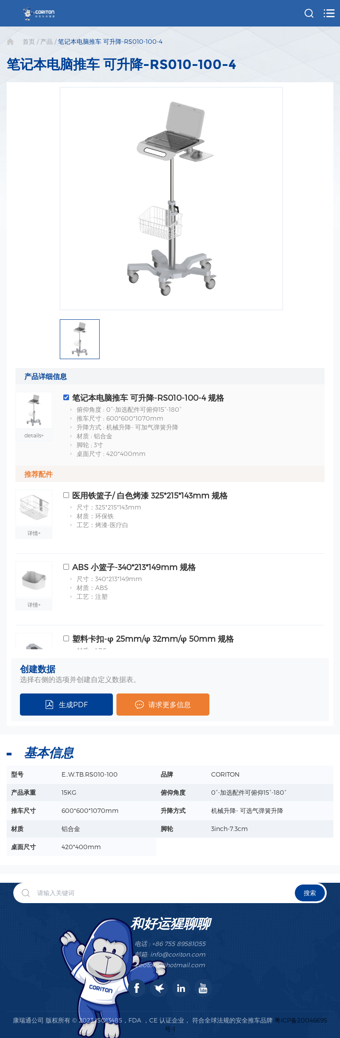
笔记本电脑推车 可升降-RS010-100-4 (110, 41)
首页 (29, 41)
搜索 (310, 892)
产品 (46, 41)
